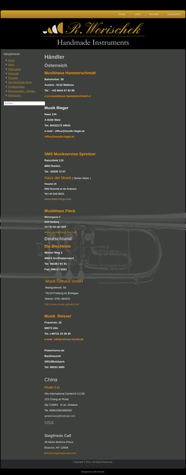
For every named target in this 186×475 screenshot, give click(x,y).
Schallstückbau (16, 86)
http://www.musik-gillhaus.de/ (61, 304)
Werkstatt (13, 73)
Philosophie (14, 69)
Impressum (174, 14)
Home (121, 14)
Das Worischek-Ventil (20, 82)
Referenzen (14, 95)
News (11, 64)
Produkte (13, 78)
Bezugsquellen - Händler (21, 91)
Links (137, 14)
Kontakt (154, 14)
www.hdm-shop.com (57, 199)
